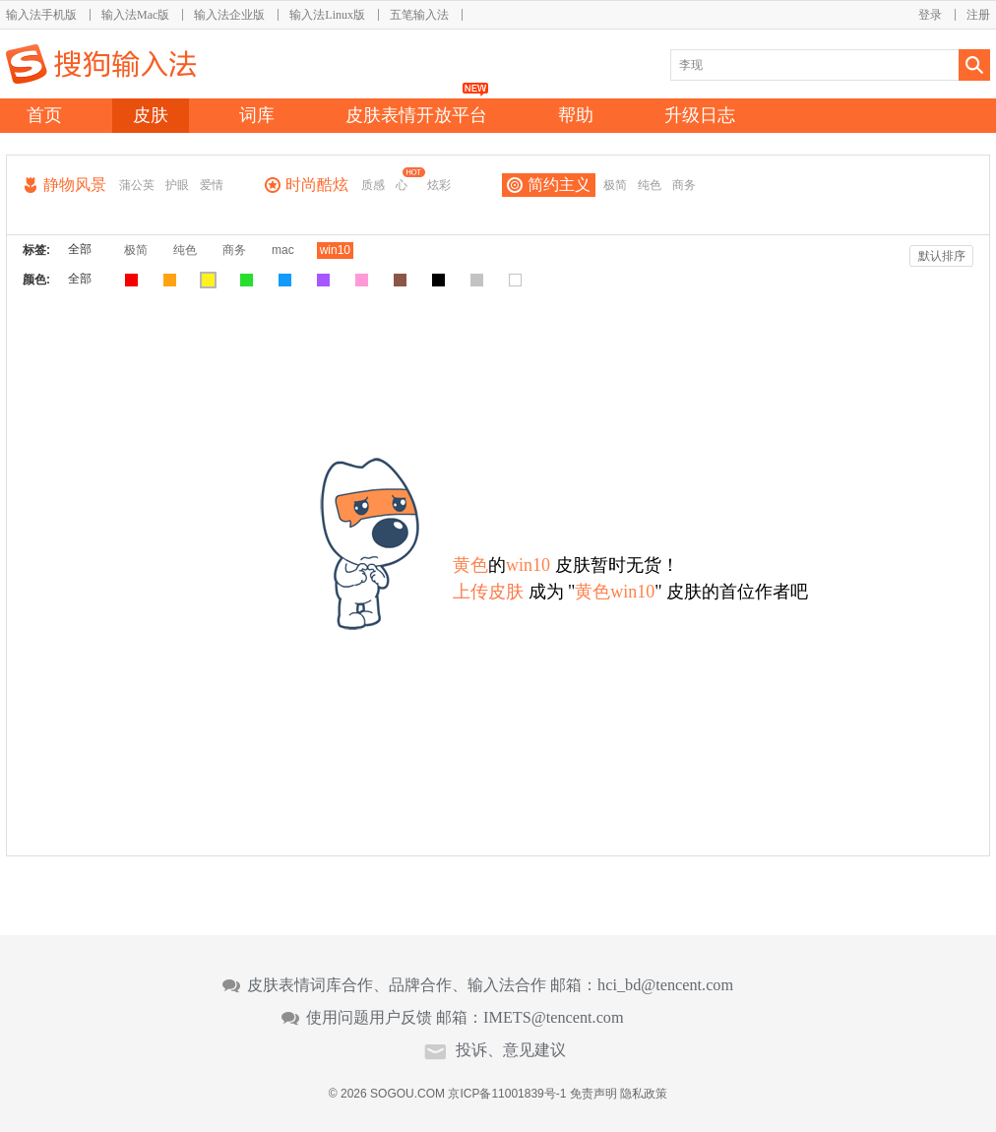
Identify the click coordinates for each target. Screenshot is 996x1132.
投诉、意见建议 (511, 1050)
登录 (930, 15)
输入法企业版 (229, 15)
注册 (978, 15)
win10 (335, 250)
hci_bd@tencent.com (665, 985)
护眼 (177, 185)
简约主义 (559, 184)
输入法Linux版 (327, 15)
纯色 (649, 185)
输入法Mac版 (135, 15)
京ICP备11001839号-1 (507, 1094)
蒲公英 (137, 185)
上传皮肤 (488, 591)
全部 (80, 249)
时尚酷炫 (316, 184)
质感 (373, 185)
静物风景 (74, 184)
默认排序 (941, 256)
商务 (684, 185)
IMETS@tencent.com (553, 1018)
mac (283, 250)
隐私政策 (643, 1094)
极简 (615, 185)
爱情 (211, 185)
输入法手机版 (41, 15)
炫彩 (439, 185)
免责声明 (593, 1094)
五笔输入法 (419, 15)
